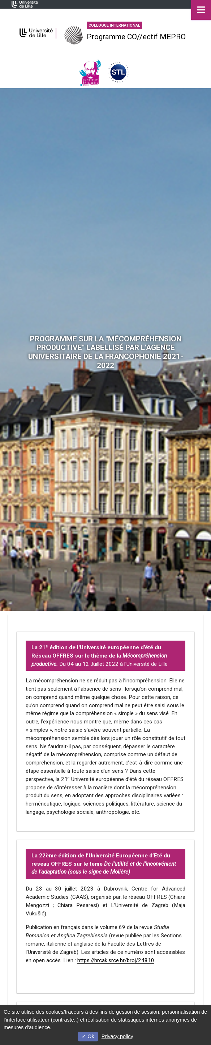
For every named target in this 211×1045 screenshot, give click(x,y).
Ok (88, 1036)
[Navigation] (201, 10)
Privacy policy (117, 1036)
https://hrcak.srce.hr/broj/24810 (115, 960)
